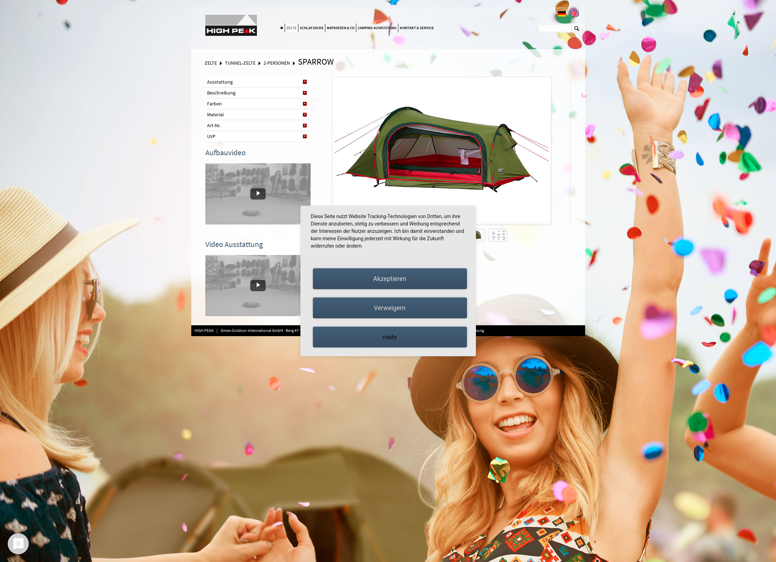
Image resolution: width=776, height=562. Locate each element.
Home (282, 28)
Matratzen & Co (340, 27)
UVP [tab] (211, 136)
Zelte (291, 27)
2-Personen (277, 63)
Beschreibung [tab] (221, 93)
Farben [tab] (214, 103)
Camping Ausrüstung (377, 27)
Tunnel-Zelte (240, 63)
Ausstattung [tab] (220, 82)
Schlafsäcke (312, 27)
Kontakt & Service (417, 27)
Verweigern (389, 308)
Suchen (576, 28)
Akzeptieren (389, 278)
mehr (390, 337)
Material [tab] (215, 114)
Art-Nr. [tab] (213, 125)
